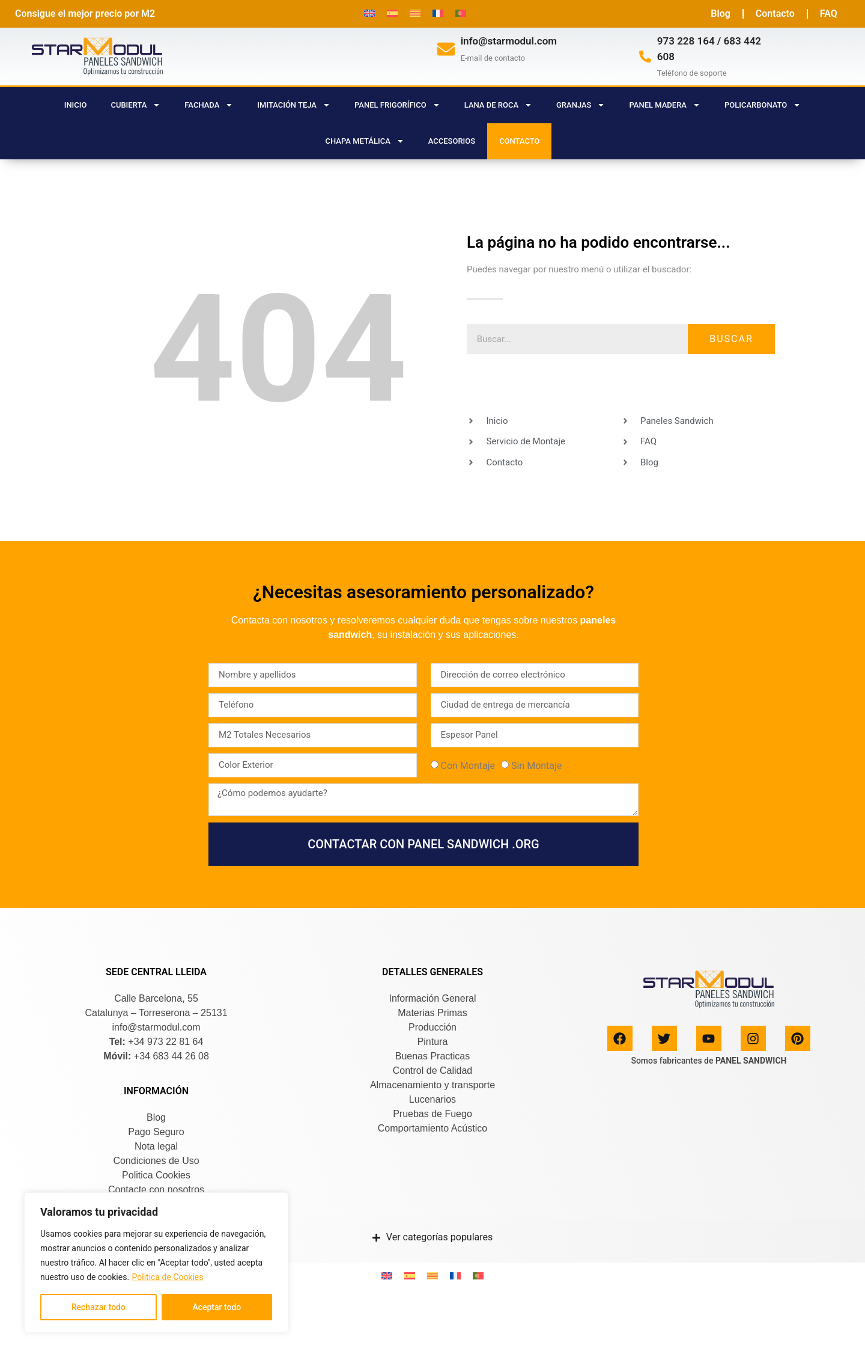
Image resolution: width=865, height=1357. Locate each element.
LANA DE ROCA (498, 105)
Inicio (75, 104)
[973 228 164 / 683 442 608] (645, 57)
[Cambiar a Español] (392, 13)
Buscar (731, 339)
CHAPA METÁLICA (365, 141)
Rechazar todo (98, 1307)
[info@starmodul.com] (446, 49)
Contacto (775, 13)
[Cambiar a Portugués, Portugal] (460, 13)
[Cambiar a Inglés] (369, 13)
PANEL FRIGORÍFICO (397, 105)
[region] (156, 1262)
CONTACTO (519, 141)
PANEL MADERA (664, 105)
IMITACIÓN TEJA (293, 105)
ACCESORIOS (451, 141)
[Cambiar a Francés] (437, 13)
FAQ (828, 13)
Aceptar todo (216, 1307)
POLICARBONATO (762, 105)
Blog (720, 13)
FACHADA (208, 105)
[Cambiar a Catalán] (415, 13)
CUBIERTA (135, 105)
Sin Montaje (536, 765)
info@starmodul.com (509, 41)
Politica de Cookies (168, 1277)
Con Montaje (467, 765)
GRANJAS (580, 105)
